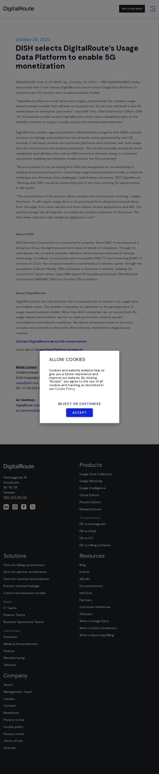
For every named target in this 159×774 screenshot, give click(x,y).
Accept (79, 412)
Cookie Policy (65, 389)
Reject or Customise (79, 404)
